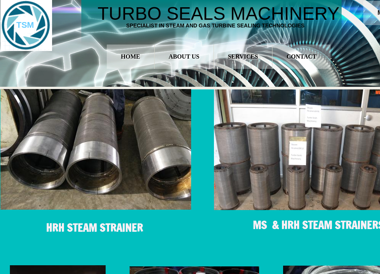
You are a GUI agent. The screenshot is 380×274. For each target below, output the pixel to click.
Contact (302, 56)
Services (243, 56)
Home (130, 56)
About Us (184, 56)
